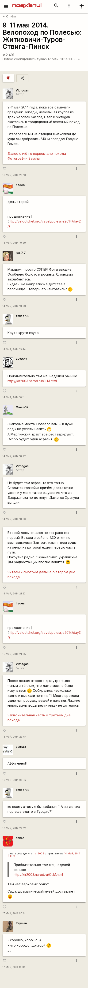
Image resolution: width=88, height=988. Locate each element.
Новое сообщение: (18, 59)
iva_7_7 (21, 252)
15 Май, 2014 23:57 (14, 736)
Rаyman (40, 59)
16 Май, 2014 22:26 (15, 828)
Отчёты (10, 16)
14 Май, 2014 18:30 (14, 519)
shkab (20, 838)
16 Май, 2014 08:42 (15, 780)
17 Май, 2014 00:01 (14, 913)
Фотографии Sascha (24, 158)
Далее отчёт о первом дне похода (37, 153)
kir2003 (21, 359)
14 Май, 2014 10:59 (14, 242)
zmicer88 (22, 316)
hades (20, 185)
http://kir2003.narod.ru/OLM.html (32, 381)
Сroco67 (22, 407)
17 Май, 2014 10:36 (64, 59)
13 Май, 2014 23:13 (14, 175)
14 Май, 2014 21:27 (14, 593)
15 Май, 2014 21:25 (14, 654)
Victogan (22, 90)
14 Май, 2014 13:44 (14, 349)
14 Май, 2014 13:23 (14, 306)
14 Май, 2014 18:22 (14, 456)
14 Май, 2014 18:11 (13, 397)
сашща (21, 746)
